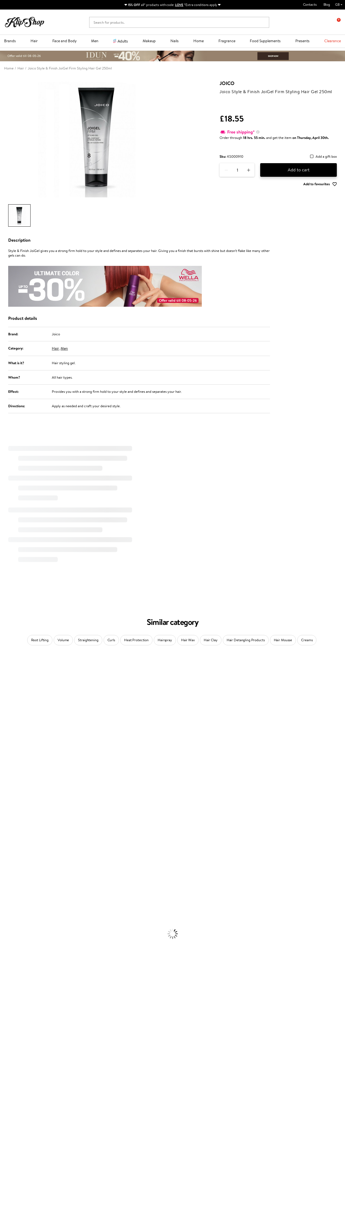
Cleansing (7, 941)
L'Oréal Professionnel (16, 771)
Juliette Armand (12, 665)
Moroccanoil (9, 766)
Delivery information (80, 1083)
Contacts (310, 4)
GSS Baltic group (135, 1098)
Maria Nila (7, 793)
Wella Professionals (14, 777)
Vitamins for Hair (13, 1010)
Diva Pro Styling (12, 787)
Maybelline (8, 713)
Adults (123, 41)
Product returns (104, 1053)
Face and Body (64, 40)
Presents (302, 40)
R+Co (4, 835)
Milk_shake (8, 670)
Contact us (72, 1072)
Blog (326, 4)
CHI (3, 824)
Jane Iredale (9, 702)
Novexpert (8, 872)
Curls (111, 640)
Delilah (5, 681)
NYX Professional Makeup (19, 745)
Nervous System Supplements (23, 1037)
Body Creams (10, 931)
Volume (63, 640)
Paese (4, 761)
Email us (10, 1157)
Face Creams (10, 925)
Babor (4, 676)
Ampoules (7, 899)
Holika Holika (10, 830)
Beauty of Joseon (13, 718)
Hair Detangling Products (246, 640)
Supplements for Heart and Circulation (29, 1047)
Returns (70, 1098)
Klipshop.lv (129, 1103)
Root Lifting (40, 640)
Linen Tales (8, 734)
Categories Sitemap (23, 1098)
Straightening (88, 640)
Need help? (13, 1142)
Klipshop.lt (128, 1108)
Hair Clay (211, 640)
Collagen (6, 1016)
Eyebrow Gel (10, 973)
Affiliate (14, 1093)
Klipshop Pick (131, 1088)
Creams (307, 640)
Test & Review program (138, 1072)
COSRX (5, 739)
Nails (174, 40)
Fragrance (226, 40)
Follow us (11, 1176)
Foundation (8, 968)
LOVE (179, 4)
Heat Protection (136, 640)
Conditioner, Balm (13, 888)
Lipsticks (6, 1005)
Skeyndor (7, 782)
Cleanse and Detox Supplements (24, 1032)
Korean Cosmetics (14, 962)
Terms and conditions (24, 1072)
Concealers (8, 979)
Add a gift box (326, 157)
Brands (10, 40)
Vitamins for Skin (13, 1026)
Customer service (79, 1067)
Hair (34, 40)
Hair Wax (188, 640)
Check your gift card (80, 1093)
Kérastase (7, 686)
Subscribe (277, 1099)
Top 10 (125, 1077)
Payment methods (78, 1077)
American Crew (12, 867)
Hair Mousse (283, 640)
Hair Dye (7, 920)
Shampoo (7, 883)
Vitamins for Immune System (22, 1042)
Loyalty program (133, 1083)
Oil (2, 894)
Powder (6, 984)
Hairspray (165, 640)
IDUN (4, 851)
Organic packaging (191, 1053)
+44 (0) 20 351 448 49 (21, 1147)
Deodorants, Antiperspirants (21, 952)
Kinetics (6, 814)
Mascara (6, 994)
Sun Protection (11, 957)
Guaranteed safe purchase (281, 1053)
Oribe (4, 803)
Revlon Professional (15, 798)
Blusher (5, 1000)
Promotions (131, 1067)
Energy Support (12, 1021)
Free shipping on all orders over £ (36, 1053)
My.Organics (10, 724)
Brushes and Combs (15, 909)
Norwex (6, 750)
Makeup (149, 40)
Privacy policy (19, 1077)
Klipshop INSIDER (21, 1088)
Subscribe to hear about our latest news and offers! (298, 1075)
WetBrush (7, 846)
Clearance (332, 40)
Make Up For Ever (13, 862)
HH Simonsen (10, 755)
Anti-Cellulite (10, 947)
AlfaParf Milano (12, 840)
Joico (227, 83)
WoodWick (8, 729)
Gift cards (72, 1088)
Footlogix (7, 819)
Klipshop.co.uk (20, 1067)
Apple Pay (16, 1083)
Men (94, 40)
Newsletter (273, 1067)
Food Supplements (265, 40)
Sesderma (7, 692)
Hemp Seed (9, 697)
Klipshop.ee (129, 1113)
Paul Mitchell (10, 856)
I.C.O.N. (6, 708)
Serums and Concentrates (20, 936)
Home (198, 40)
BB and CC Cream (14, 989)
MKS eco (7, 809)
